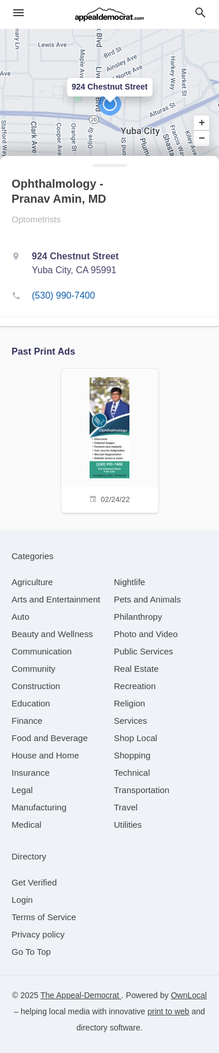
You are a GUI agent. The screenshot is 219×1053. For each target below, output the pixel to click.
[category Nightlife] (129, 582)
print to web (168, 1011)
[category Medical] (27, 824)
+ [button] (202, 123)
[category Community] (33, 669)
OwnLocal (189, 995)
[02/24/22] (109, 439)
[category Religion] (129, 703)
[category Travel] (126, 807)
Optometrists (36, 219)
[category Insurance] (31, 772)
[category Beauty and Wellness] (52, 634)
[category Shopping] (132, 755)
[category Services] (130, 720)
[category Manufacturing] (39, 807)
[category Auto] (20, 617)
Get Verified (34, 882)
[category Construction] (36, 686)
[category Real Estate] (136, 669)
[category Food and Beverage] (50, 738)
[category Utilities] (128, 824)
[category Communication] (42, 651)
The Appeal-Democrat (80, 995)
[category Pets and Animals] (147, 599)
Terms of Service (44, 917)
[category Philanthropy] (138, 617)
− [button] (202, 138)
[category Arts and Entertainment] (56, 599)
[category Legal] (22, 790)
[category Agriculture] (32, 582)
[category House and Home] (45, 755)
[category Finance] (27, 720)
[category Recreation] (135, 686)
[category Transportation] (141, 790)
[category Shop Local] (135, 738)
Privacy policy (38, 934)
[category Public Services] (143, 651)
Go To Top (31, 952)
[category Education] (31, 703)
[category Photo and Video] (146, 634)
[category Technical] (132, 772)
